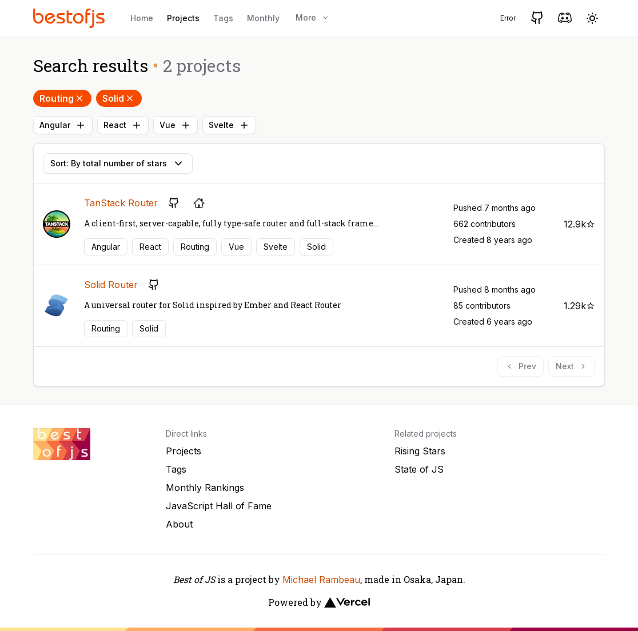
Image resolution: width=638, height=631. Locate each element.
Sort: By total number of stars (117, 163)
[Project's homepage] (199, 203)
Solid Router (111, 284)
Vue (176, 125)
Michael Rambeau (321, 579)
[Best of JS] (70, 18)
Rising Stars (419, 451)
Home (141, 18)
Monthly (263, 18)
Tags (223, 18)
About (179, 524)
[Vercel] (347, 602)
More (313, 17)
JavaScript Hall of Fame (219, 506)
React (122, 125)
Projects (183, 18)
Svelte (229, 125)
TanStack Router (121, 203)
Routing (62, 98)
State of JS (419, 469)
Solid (118, 98)
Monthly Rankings (205, 487)
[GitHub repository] (173, 203)
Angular (62, 125)
